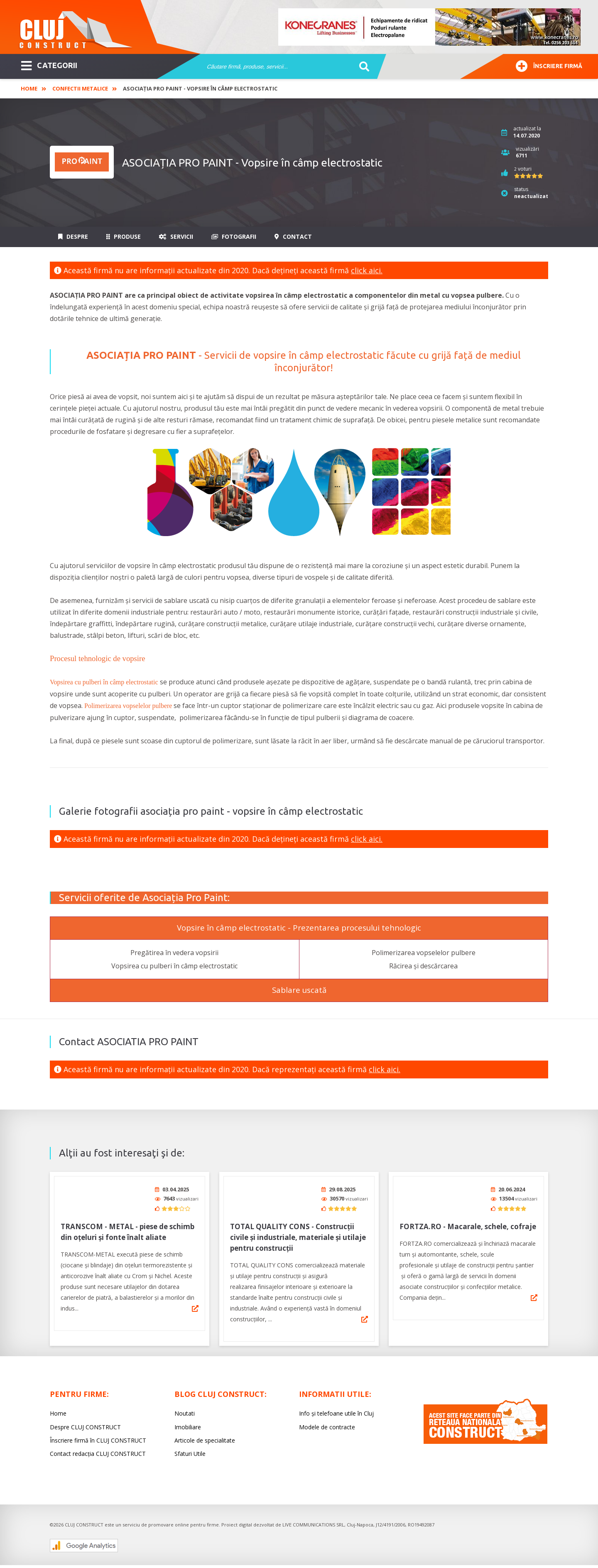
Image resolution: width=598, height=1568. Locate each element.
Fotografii (233, 236)
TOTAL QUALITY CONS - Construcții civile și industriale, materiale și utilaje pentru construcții (298, 1237)
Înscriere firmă (549, 65)
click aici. (366, 270)
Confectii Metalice (80, 88)
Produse (123, 236)
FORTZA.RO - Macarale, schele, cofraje (467, 1226)
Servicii (176, 236)
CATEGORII (49, 65)
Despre (73, 236)
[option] (429, 27)
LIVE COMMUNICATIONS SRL (313, 1524)
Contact (293, 236)
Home (29, 88)
